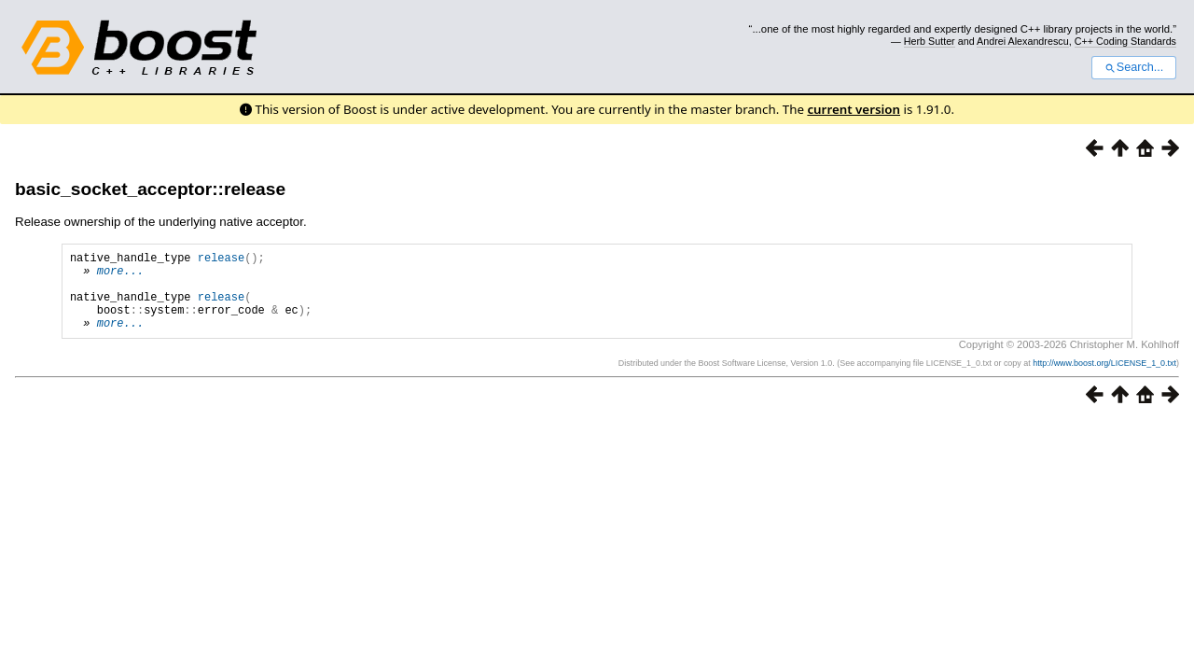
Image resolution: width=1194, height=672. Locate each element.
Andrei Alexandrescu (1023, 41)
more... (120, 276)
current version (853, 109)
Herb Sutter (929, 41)
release (221, 260)
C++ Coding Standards (1125, 41)
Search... (1133, 67)
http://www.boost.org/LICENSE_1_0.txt (1104, 380)
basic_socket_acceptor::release (150, 189)
